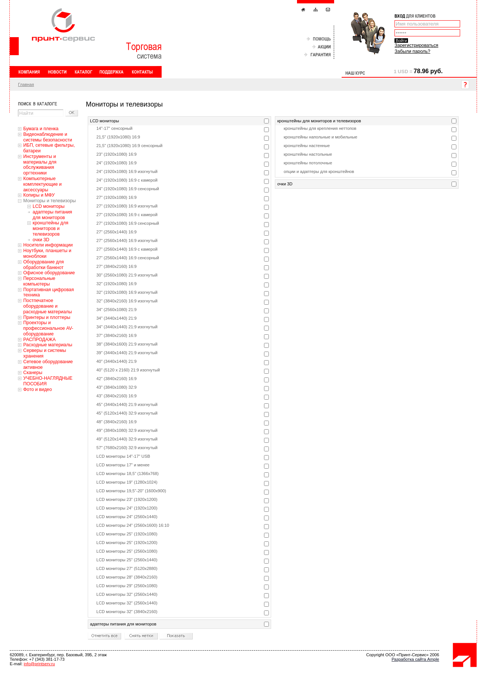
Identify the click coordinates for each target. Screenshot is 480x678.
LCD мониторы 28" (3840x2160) (127, 577)
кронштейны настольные (308, 154)
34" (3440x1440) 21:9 (116, 318)
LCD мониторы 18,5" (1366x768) (127, 473)
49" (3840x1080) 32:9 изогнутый (127, 430)
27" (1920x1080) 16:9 (116, 197)
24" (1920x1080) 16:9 (116, 163)
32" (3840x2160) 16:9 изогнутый (127, 301)
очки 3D (41, 239)
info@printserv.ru (39, 663)
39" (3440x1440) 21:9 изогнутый (127, 352)
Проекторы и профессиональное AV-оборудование (48, 328)
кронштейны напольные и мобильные (320, 137)
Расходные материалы (47, 344)
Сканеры (32, 372)
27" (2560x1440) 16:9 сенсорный (127, 258)
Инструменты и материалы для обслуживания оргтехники (39, 165)
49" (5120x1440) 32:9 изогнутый (127, 439)
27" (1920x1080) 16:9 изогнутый (127, 206)
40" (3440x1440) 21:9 (116, 361)
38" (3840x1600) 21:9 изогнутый (127, 344)
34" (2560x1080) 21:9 (116, 309)
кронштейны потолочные (308, 163)
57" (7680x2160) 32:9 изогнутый (127, 447)
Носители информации (48, 245)
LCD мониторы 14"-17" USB (123, 456)
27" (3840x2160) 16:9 (116, 266)
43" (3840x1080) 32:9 (116, 387)
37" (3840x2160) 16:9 (116, 335)
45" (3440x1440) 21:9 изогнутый (127, 404)
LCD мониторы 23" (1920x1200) (127, 499)
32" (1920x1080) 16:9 (116, 283)
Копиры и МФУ (39, 195)
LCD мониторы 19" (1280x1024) (127, 482)
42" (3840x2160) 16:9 (116, 378)
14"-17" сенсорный (114, 128)
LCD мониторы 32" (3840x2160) (127, 611)
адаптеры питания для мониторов (52, 214)
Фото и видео (37, 389)
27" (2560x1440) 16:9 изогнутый (127, 240)
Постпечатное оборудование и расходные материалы (47, 306)
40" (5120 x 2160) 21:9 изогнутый (128, 370)
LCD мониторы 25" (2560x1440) (127, 560)
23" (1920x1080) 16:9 (116, 154)
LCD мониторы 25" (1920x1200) (127, 542)
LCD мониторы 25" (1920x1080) (127, 534)
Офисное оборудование (49, 272)
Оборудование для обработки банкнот (43, 264)
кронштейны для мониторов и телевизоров (50, 228)
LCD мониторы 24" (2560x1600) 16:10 (132, 525)
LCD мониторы (48, 206)
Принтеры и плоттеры (46, 317)
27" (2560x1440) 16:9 (116, 232)
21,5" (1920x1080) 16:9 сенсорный (129, 145)
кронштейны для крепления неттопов (320, 128)
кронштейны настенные (307, 145)
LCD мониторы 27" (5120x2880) (127, 568)
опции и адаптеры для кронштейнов (319, 171)
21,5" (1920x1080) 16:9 (118, 137)
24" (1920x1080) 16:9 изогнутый (127, 171)
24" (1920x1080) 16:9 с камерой (127, 180)
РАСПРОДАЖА (39, 339)
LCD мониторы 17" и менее (123, 465)
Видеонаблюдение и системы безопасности (47, 137)
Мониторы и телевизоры (49, 200)
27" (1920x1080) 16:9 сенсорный (127, 223)
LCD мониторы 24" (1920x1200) (127, 508)
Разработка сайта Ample (415, 659)
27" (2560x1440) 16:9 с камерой (127, 249)
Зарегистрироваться (416, 45)
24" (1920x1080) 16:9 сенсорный (127, 188)
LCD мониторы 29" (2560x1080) (127, 585)
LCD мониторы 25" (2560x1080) (127, 551)
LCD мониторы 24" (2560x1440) (127, 516)
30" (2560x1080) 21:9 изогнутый (127, 275)
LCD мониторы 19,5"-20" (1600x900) (131, 491)
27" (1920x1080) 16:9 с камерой (127, 214)
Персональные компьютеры (39, 281)
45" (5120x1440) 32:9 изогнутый (127, 413)
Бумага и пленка (40, 128)
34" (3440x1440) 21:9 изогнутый (127, 327)
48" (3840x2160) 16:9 (116, 421)
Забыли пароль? (412, 51)
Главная (26, 84)
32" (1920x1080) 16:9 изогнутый (127, 292)
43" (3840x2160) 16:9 (116, 396)
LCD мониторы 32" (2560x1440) (127, 594)
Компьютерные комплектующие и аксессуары (42, 184)
